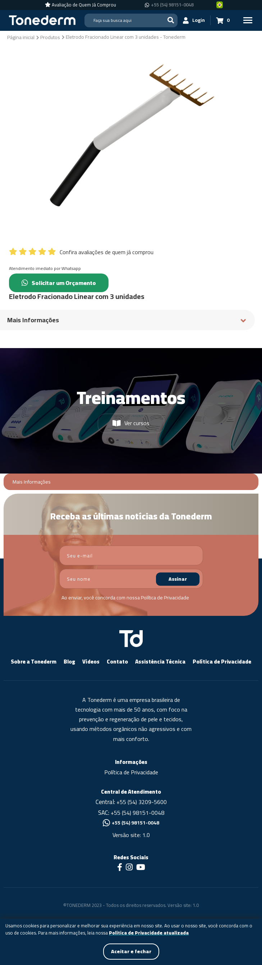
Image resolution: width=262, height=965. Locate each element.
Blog (69, 661)
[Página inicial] (21, 37)
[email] (131, 555)
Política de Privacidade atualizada (149, 933)
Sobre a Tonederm (33, 661)
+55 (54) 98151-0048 (137, 812)
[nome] (131, 579)
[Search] (131, 20)
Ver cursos (131, 423)
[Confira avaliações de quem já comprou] (131, 250)
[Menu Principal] (248, 20)
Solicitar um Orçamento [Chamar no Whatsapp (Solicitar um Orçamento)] (59, 282)
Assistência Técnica (160, 661)
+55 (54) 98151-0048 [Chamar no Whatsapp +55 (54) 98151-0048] (172, 5)
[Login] (194, 20)
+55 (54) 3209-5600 (141, 802)
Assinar (178, 579)
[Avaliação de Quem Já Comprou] (80, 5)
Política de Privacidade (165, 597)
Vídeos (91, 661)
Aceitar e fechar (131, 951)
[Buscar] (171, 20)
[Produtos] (50, 37)
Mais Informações (32, 482)
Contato (117, 661)
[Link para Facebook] (119, 867)
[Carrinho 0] (223, 20)
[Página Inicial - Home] (42, 19)
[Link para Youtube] (140, 867)
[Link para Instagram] (129, 867)
